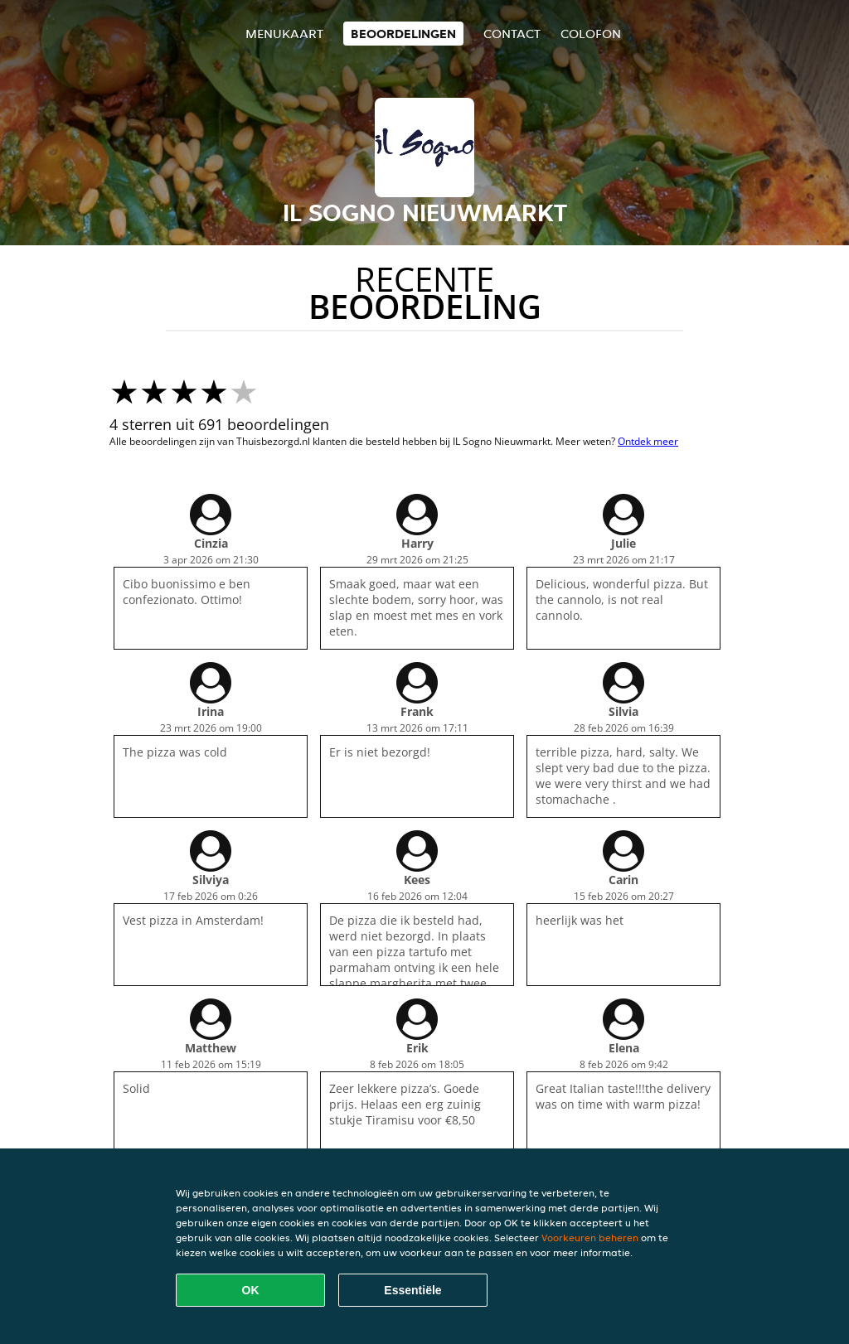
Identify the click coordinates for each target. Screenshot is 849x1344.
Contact (512, 33)
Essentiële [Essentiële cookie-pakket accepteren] (412, 1290)
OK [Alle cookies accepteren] (251, 1290)
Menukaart (284, 33)
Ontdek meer (648, 441)
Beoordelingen (403, 33)
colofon (590, 33)
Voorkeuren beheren (589, 1237)
